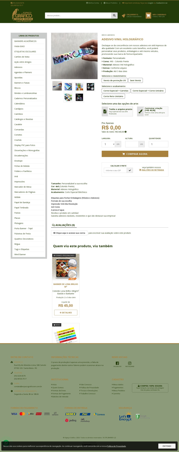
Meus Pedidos (110, 3)
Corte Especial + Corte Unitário (147, 90)
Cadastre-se (161, 3)
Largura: (106, 138)
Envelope (18, 160)
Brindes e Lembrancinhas (25, 93)
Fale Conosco (85, 384)
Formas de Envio (58, 390)
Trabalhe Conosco (87, 393)
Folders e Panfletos (23, 171)
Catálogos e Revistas (23, 119)
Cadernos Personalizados (25, 98)
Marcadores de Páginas (24, 192)
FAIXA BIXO (19, 46)
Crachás (18, 140)
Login (150, 3)
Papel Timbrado (21, 207)
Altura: (129, 138)
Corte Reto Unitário (112, 96)
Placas (17, 218)
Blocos (17, 88)
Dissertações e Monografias (27, 150)
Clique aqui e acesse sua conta (69, 233)
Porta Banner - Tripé (23, 228)
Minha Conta (92, 3)
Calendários (19, 103)
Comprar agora (134, 154)
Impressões (19, 181)
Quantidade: (158, 142)
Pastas (17, 212)
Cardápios (18, 108)
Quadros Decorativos (23, 238)
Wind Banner (20, 254)
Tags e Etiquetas (21, 249)
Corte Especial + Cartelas (115, 90)
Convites (18, 134)
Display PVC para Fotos (24, 145)
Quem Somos (57, 387)
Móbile (17, 197)
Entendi (167, 446)
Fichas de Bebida (21, 166)
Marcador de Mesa (22, 186)
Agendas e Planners (23, 72)
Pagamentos (117, 387)
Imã (16, 176)
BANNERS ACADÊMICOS (25, 41)
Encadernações (21, 155)
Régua (17, 244)
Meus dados (117, 384)
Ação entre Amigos (22, 62)
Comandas (19, 129)
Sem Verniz (134, 80)
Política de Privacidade (89, 387)
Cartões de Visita (21, 56)
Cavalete (18, 124)
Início (104, 35)
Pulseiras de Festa (22, 233)
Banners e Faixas (22, 82)
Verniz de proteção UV (114, 80)
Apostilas (18, 77)
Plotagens (18, 223)
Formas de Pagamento (61, 393)
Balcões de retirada (59, 396)
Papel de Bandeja (22, 202)
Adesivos (18, 67)
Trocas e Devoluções (88, 390)
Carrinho (116, 393)
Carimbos (18, 114)
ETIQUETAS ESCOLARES (25, 51)
